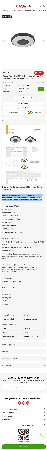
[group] (23, 39)
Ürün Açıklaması (23, 121)
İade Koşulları (23, 365)
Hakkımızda (40, 1)
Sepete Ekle (24, 447)
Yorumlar (23, 359)
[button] (23, 65)
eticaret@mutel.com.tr (15, 1)
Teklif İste (39, 73)
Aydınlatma (13, 10)
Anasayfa (4, 10)
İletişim (45, 1)
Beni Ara (23, 352)
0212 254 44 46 (4, 1)
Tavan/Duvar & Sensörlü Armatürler (27, 10)
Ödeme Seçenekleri (23, 345)
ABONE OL (41, 387)
